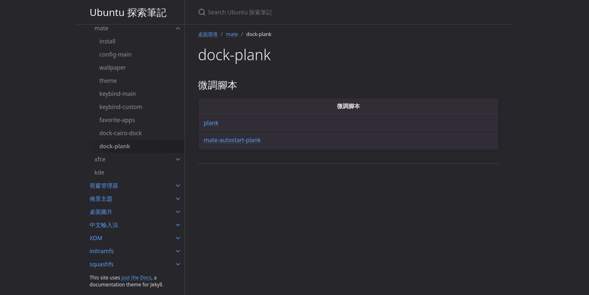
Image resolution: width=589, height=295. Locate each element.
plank (211, 123)
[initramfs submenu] (177, 251)
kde (99, 172)
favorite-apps (117, 120)
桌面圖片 (101, 212)
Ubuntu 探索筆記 (128, 12)
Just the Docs (136, 277)
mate (101, 28)
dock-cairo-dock (120, 133)
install (107, 41)
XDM (96, 238)
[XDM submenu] (177, 238)
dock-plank (114, 146)
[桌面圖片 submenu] (177, 211)
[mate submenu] (177, 28)
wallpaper (112, 67)
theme (108, 80)
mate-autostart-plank (232, 140)
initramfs (102, 251)
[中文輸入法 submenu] (177, 224)
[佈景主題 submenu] (177, 198)
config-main (115, 54)
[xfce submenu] (177, 159)
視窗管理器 (104, 185)
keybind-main (117, 94)
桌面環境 (208, 34)
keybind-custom (120, 107)
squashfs (102, 264)
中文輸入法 (104, 225)
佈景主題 (101, 198)
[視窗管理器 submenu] (177, 185)
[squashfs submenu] (177, 264)
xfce (100, 159)
